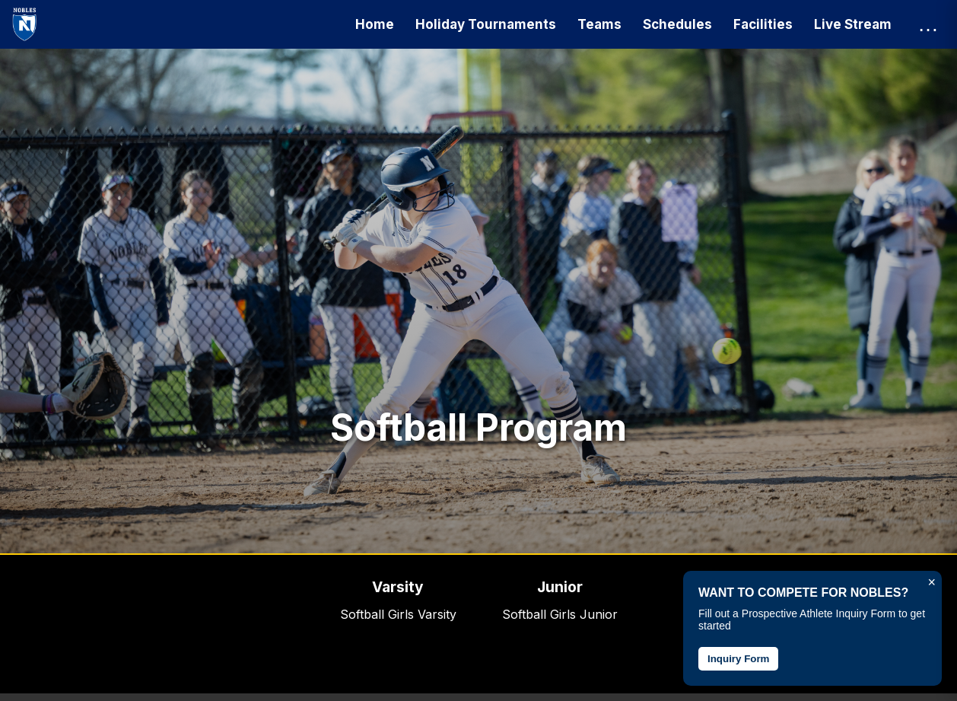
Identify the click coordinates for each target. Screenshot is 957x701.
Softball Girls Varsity (398, 614)
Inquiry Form (738, 658)
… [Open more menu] (928, 24)
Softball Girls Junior (560, 614)
